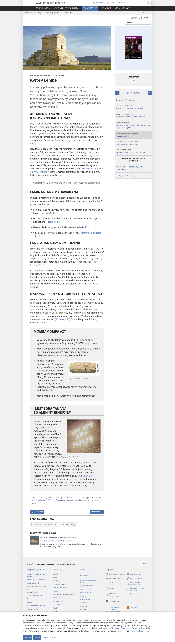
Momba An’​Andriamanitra (134, 143)
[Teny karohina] (133, 3)
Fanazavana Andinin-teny (36, 580)
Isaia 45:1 (84, 227)
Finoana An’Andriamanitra (36, 606)
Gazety (38, 13)
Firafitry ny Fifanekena (139, 631)
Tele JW (55, 608)
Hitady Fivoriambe (114, 578)
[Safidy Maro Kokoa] (149, 13)
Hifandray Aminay (85, 589)
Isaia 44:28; (46, 213)
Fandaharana (57, 598)
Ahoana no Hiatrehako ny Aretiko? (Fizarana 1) (130, 168)
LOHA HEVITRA (133, 93)
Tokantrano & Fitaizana (35, 595)
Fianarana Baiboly (33, 583)
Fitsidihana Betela (85, 593)
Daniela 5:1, (66, 457)
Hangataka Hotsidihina (87, 586)
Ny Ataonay (83, 606)
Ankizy (29, 602)
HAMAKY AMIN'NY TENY (140, 18)
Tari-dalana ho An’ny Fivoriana (63, 594)
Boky (55, 577)
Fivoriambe (83, 603)
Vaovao (82, 570)
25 (76, 457)
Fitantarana (83, 610)
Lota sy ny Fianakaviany (126, 175)
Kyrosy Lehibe (134, 134)
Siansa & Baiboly (32, 609)
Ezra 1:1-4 (64, 280)
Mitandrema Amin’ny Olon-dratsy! (134, 115)
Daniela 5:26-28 (84, 475)
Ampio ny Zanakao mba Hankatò (134, 107)
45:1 (54, 213)
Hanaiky (27, 637)
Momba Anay (84, 576)
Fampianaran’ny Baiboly (35, 570)
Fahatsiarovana (84, 599)
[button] (66, 8)
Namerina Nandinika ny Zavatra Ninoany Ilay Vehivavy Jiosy (134, 125)
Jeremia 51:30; (88, 232)
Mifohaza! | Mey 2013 (52, 13)
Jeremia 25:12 (37, 265)
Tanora (29, 599)
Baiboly (55, 574)
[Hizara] (144, 13)
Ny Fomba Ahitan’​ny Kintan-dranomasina (134, 151)
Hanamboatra (49, 637)
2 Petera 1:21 (62, 319)
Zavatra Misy (28, 13)
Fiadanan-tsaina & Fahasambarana (33, 591)
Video (55, 611)
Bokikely (56, 581)
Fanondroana (58, 601)
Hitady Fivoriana (134, 574)
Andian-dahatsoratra (60, 588)
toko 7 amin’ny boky (51, 500)
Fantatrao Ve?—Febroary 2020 (55, 540)
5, (73, 457)
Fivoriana (82, 596)
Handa (37, 637)
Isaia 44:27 (53, 221)
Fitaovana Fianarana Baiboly (36, 586)
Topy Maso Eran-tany (125, 100)
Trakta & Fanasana (59, 584)
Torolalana (56, 605)
